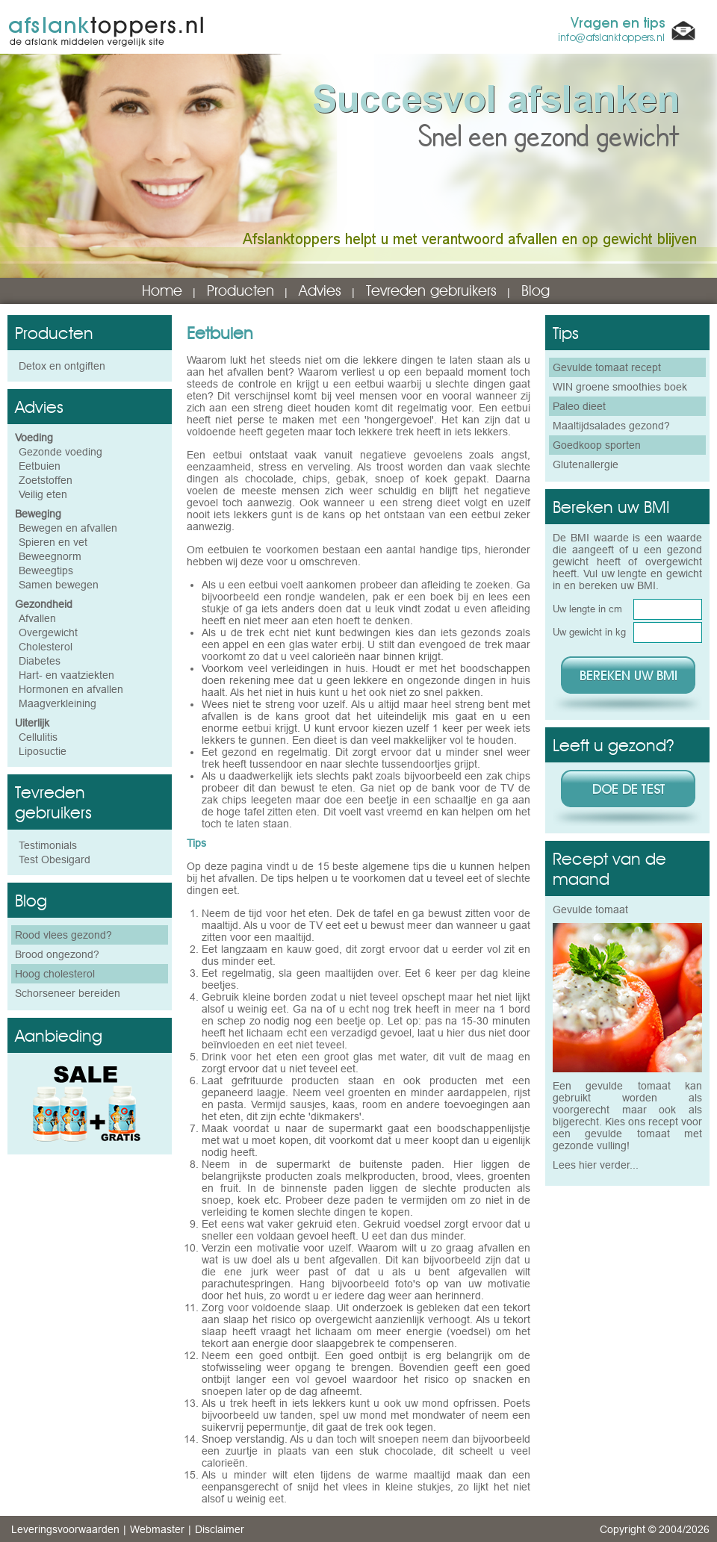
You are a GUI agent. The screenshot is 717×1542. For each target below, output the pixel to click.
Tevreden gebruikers (431, 290)
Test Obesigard (54, 859)
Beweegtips (46, 570)
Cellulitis (38, 737)
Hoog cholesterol (55, 974)
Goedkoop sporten (597, 445)
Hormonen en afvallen (71, 689)
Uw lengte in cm (587, 609)
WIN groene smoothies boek (620, 387)
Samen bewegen (59, 585)
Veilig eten (43, 494)
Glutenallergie (585, 464)
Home (162, 290)
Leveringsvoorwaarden (65, 1529)
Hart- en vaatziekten (66, 675)
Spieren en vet (53, 542)
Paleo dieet (579, 406)
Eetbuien (39, 466)
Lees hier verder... (596, 1165)
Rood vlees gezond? (63, 935)
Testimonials (48, 845)
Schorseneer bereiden (67, 993)
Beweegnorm (50, 556)
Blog (535, 290)
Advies (320, 290)
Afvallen (37, 618)
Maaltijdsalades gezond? (611, 426)
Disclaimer (219, 1529)
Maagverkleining (57, 703)
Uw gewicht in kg (589, 632)
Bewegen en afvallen (68, 528)
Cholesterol (45, 647)
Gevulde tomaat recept (607, 367)
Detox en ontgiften (62, 366)
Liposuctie (42, 751)
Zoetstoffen (45, 480)
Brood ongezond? (57, 954)
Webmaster (157, 1529)
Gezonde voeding (60, 452)
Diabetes (39, 661)
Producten (240, 290)
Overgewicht (48, 632)
